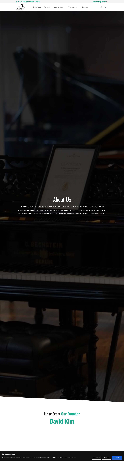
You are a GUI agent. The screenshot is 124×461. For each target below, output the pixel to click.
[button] (59, 7)
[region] (62, 456)
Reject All (106, 458)
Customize (95, 458)
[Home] (20, 7)
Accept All (116, 458)
